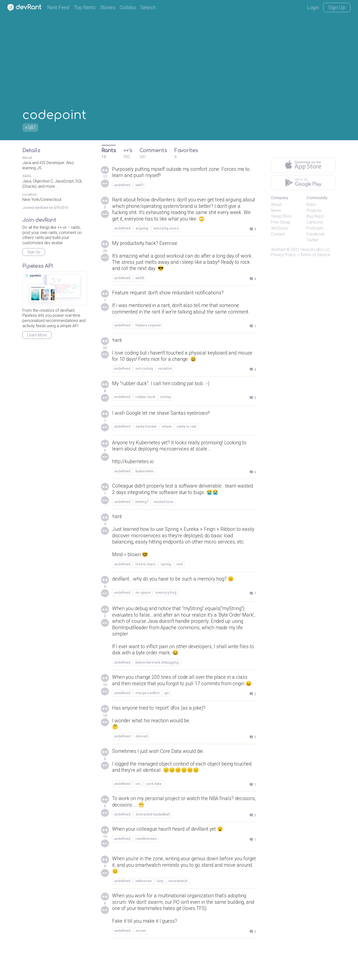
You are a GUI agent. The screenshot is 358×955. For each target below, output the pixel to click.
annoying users (166, 229)
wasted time (163, 505)
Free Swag (280, 222)
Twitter (312, 240)
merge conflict (147, 699)
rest (179, 568)
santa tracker (146, 429)
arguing (141, 229)
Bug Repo (315, 216)
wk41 (139, 185)
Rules (311, 204)
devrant (141, 742)
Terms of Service (315, 254)
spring (166, 568)
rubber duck (145, 400)
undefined (122, 185)
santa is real (186, 429)
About (276, 204)
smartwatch (177, 888)
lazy (160, 888)
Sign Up (336, 7)
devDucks (279, 228)
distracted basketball (152, 821)
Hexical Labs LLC (315, 249)
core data (153, 790)
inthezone (143, 888)
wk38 (139, 279)
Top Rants (85, 7)
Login (313, 7)
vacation (165, 371)
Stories (107, 7)
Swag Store (281, 216)
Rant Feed (58, 7)
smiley (165, 400)
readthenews (146, 846)
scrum (140, 938)
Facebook (316, 234)
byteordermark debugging (157, 668)
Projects (314, 210)
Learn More (37, 335)
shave (167, 429)
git (166, 699)
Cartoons (315, 222)
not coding (144, 371)
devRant (278, 249)
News (276, 210)
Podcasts (315, 228)
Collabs (128, 7)
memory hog (166, 597)
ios (138, 790)
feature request (148, 327)
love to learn (145, 568)
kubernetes (144, 474)
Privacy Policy (283, 254)
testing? (142, 505)
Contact (278, 234)
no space (142, 597)
